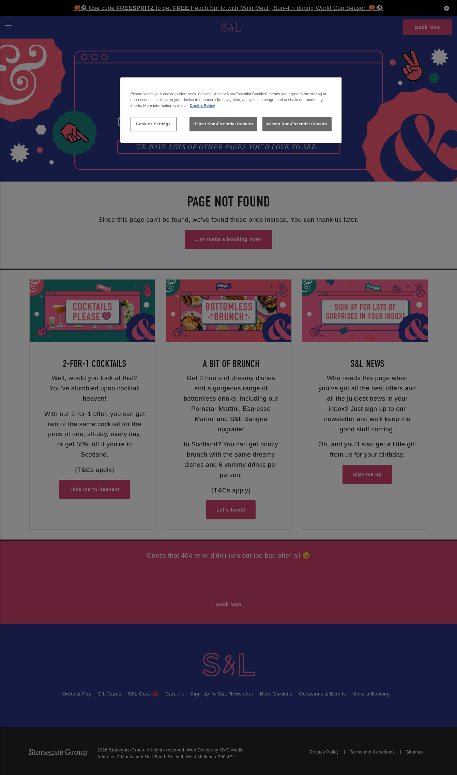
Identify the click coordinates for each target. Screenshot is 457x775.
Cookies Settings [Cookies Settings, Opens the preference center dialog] (153, 124)
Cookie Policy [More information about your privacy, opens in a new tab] (202, 105)
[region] (231, 110)
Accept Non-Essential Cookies (296, 124)
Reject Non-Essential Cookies (223, 124)
